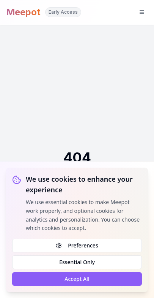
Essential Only (77, 262)
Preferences (77, 245)
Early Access (63, 12)
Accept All (76, 278)
